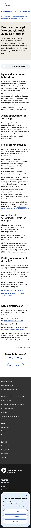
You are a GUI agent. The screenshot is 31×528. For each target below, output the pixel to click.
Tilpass (15, 521)
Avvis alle (15, 516)
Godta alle (15, 511)
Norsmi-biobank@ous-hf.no (14, 330)
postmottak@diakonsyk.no (9, 489)
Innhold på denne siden (16, 66)
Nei (21, 358)
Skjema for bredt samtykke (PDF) (12, 290)
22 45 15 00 (5, 482)
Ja (12, 358)
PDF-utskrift (17, 365)
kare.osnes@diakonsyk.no (13, 320)
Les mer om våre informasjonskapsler (14, 506)
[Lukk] (26, 495)
